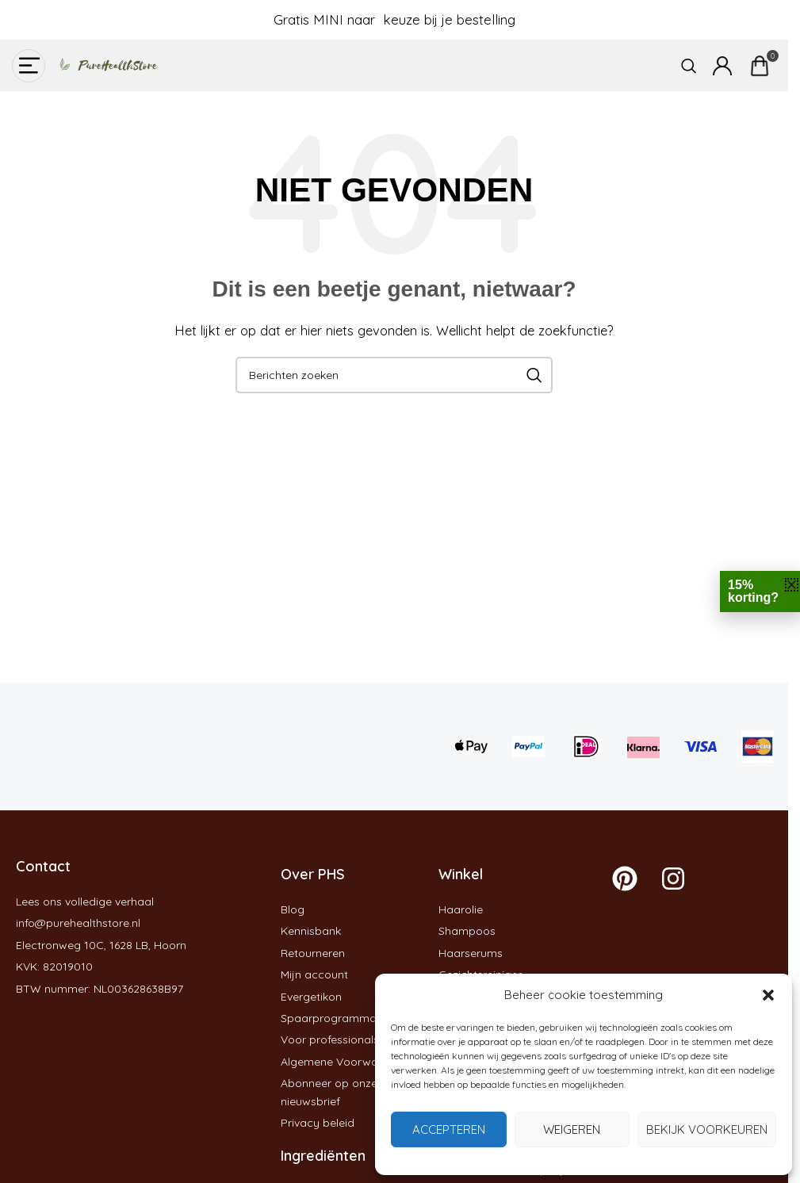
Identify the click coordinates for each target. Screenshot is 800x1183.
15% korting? (753, 591)
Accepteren (448, 1129)
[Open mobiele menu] (28, 66)
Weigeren (571, 1129)
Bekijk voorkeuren (706, 1129)
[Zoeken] (689, 66)
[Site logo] (103, 64)
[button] (768, 995)
